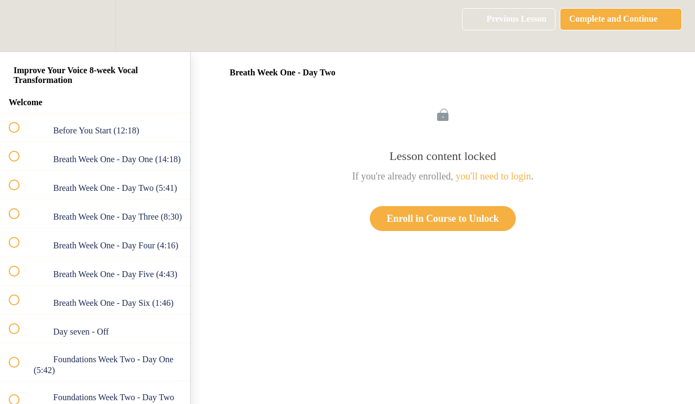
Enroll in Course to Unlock (443, 218)
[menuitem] (95, 26)
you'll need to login (493, 176)
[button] (20, 26)
